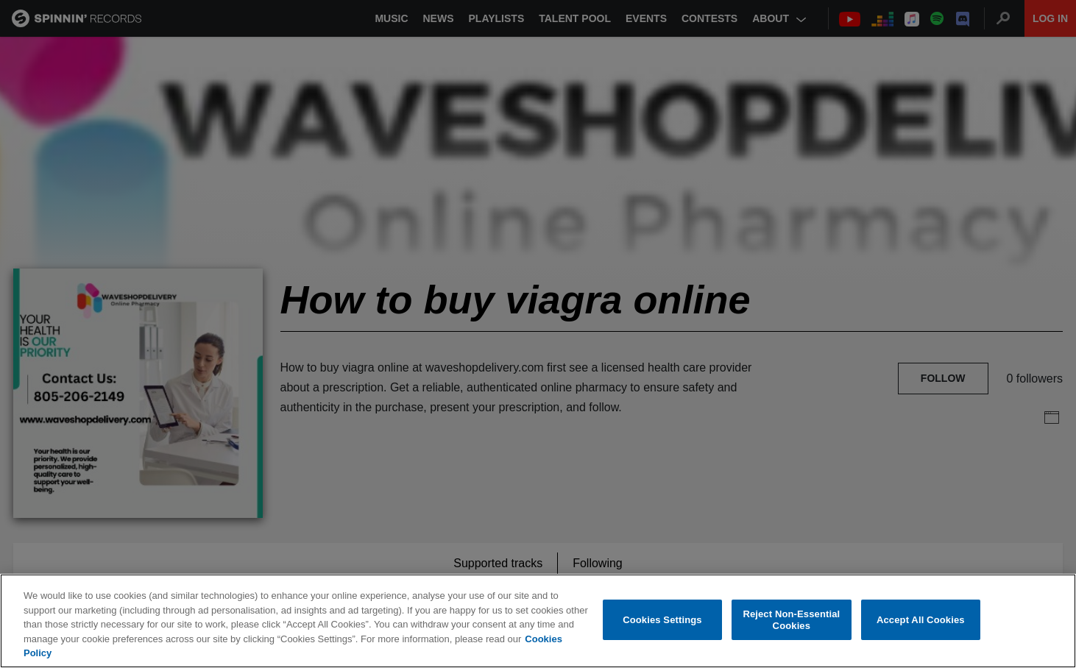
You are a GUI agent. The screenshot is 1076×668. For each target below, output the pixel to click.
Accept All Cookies (921, 619)
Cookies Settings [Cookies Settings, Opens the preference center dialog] (662, 619)
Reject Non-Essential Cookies (791, 619)
